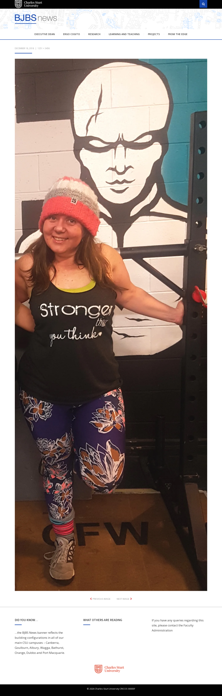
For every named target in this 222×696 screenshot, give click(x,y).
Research (94, 34)
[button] (111, 325)
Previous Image (101, 598)
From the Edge (177, 34)
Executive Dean (45, 34)
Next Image (123, 598)
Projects (154, 34)
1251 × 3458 (44, 48)
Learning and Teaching (124, 34)
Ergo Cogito (71, 34)
